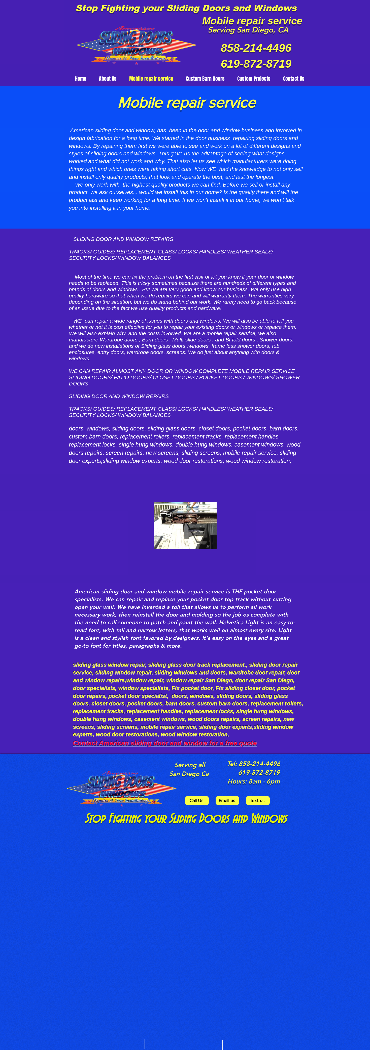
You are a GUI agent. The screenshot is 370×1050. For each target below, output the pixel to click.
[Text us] (258, 800)
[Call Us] (197, 800)
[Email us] (227, 800)
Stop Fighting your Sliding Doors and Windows (185, 8)
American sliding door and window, (113, 130)
